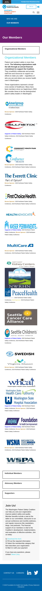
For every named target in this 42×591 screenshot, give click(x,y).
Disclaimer (21, 587)
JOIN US (31, 6)
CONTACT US (9, 573)
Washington (8, 10)
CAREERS (20, 573)
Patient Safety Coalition (10, 12)
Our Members (13, 23)
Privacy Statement (34, 585)
